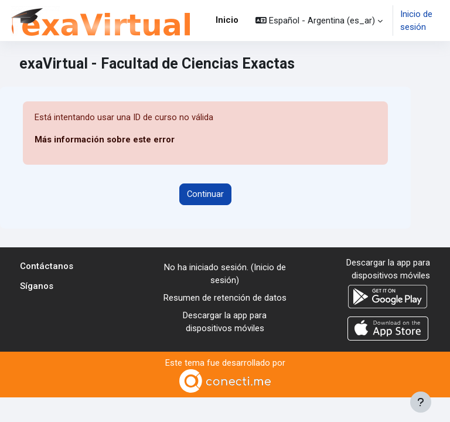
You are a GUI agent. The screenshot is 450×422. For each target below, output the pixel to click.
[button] (319, 20)
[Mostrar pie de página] (420, 402)
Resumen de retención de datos (225, 297)
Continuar (205, 194)
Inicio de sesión (416, 20)
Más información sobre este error (105, 139)
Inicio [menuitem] (227, 20)
